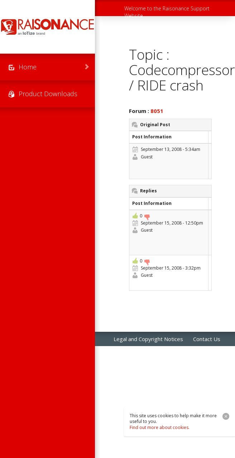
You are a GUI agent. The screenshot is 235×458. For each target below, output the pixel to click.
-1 (147, 217)
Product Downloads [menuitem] (48, 93)
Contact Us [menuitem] (206, 339)
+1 (135, 215)
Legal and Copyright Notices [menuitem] (148, 339)
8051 (156, 110)
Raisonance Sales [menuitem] (135, 353)
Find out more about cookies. (160, 427)
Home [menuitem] (28, 67)
